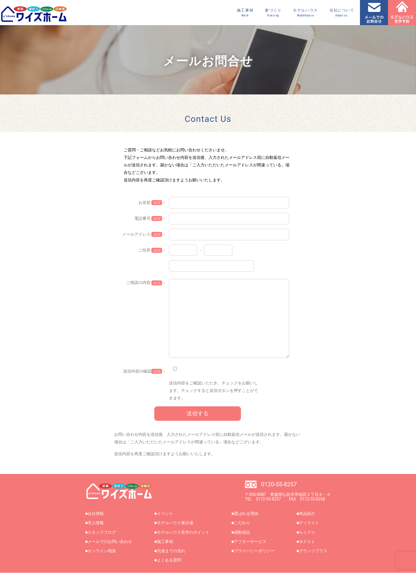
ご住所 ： (152, 250)
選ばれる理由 (246, 513)
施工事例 (245, 12)
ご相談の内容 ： (146, 282)
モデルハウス (305, 12)
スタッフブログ (102, 532)
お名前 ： (152, 202)
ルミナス (307, 532)
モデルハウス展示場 (175, 522)
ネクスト (307, 541)
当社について (341, 12)
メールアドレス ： (144, 234)
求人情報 (96, 522)
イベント (165, 513)
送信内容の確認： (144, 371)
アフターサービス (250, 541)
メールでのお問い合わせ (110, 541)
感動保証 (242, 532)
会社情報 (96, 513)
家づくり (273, 12)
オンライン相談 (102, 550)
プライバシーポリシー (254, 550)
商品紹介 (307, 513)
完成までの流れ (171, 550)
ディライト (309, 522)
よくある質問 (169, 560)
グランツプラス (313, 550)
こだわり (242, 522)
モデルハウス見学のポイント (183, 532)
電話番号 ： (150, 218)
